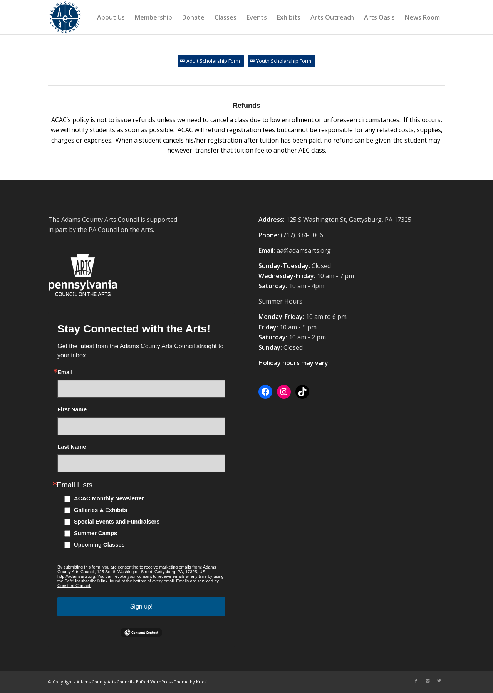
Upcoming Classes (99, 545)
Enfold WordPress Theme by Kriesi (172, 682)
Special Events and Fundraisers (117, 521)
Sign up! (141, 606)
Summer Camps (95, 533)
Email (64, 372)
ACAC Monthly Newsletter (109, 498)
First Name (72, 410)
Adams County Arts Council (104, 682)
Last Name (71, 447)
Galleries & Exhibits (100, 510)
